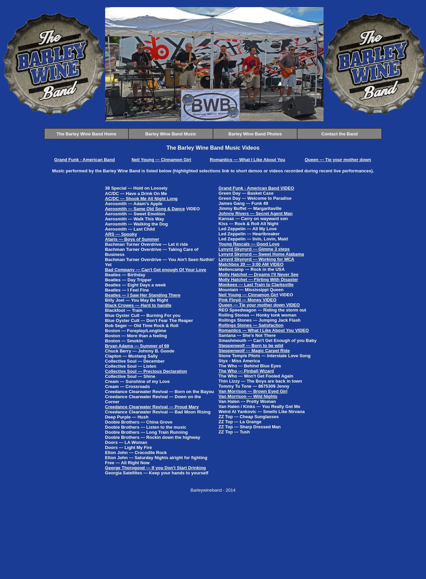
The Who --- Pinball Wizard (246, 370)
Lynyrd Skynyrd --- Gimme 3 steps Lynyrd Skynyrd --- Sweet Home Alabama (261, 251)
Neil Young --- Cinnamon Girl (161, 159)
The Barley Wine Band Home (86, 133)
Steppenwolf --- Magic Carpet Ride (254, 350)
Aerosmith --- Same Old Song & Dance (145, 208)
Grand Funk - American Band (84, 159)
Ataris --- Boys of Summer (132, 239)
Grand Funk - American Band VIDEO (256, 188)
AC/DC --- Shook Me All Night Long (141, 198)
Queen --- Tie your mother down (338, 159)
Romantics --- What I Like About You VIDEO (263, 330)
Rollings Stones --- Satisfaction (250, 325)
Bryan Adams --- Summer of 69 (137, 345)
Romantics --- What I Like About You (247, 159)
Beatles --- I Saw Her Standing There (143, 295)
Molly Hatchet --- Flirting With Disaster (258, 279)
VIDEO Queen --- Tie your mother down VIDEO (259, 302)
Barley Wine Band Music (170, 133)
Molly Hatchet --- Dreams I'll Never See (258, 274)
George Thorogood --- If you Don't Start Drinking (155, 467)
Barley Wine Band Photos (255, 133)
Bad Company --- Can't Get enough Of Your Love (155, 269)
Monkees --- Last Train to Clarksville (255, 284)
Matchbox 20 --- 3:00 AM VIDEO (250, 264)
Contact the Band (339, 133)
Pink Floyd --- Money (239, 299)
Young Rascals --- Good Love (248, 243)
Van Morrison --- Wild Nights (247, 396)
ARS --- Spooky (121, 234)
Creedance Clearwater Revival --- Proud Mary (152, 406)
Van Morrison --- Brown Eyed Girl (252, 391)
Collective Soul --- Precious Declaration (146, 371)
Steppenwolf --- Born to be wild (250, 345)
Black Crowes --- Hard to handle (138, 305)
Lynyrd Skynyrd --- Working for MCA (256, 259)
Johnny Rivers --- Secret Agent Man (255, 213)
